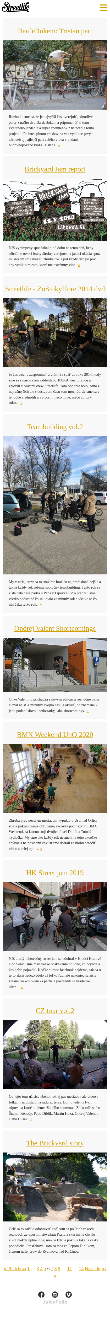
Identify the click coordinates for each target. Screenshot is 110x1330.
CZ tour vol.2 (55, 1011)
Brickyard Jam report (55, 169)
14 (81, 1268)
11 (69, 1268)
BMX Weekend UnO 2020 (55, 735)
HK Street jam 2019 (55, 873)
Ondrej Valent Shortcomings (55, 628)
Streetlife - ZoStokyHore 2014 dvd (55, 289)
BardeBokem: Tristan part (55, 31)
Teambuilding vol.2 (55, 427)
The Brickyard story (55, 1143)
